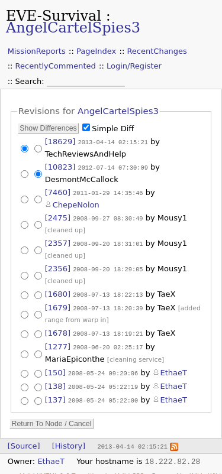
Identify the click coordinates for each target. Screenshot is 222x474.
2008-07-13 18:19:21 (108, 329)
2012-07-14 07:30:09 (112, 167)
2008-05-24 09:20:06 (103, 367)
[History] (68, 438)
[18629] (60, 141)
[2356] (57, 265)
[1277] (57, 341)
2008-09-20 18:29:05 (108, 266)
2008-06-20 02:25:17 (108, 342)
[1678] (57, 328)
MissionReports (37, 51)
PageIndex (96, 51)
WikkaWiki (205, 468)
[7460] (57, 191)
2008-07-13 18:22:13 (108, 291)
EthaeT (173, 367)
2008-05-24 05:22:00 (103, 393)
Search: (31, 81)
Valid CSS (129, 468)
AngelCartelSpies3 (73, 28)
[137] (55, 393)
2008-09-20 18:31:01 (108, 241)
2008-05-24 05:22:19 (103, 380)
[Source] (24, 438)
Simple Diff (113, 128)
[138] (55, 380)
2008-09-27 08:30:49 (108, 216)
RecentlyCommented (55, 65)
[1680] (57, 290)
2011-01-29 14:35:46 (108, 191)
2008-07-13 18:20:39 (108, 304)
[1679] (57, 303)
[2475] (57, 216)
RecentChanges (156, 51)
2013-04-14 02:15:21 (112, 142)
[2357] (57, 240)
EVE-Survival (53, 16)
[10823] (60, 166)
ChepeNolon (76, 203)
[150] (55, 367)
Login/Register (134, 65)
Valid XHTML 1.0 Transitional (63, 468)
